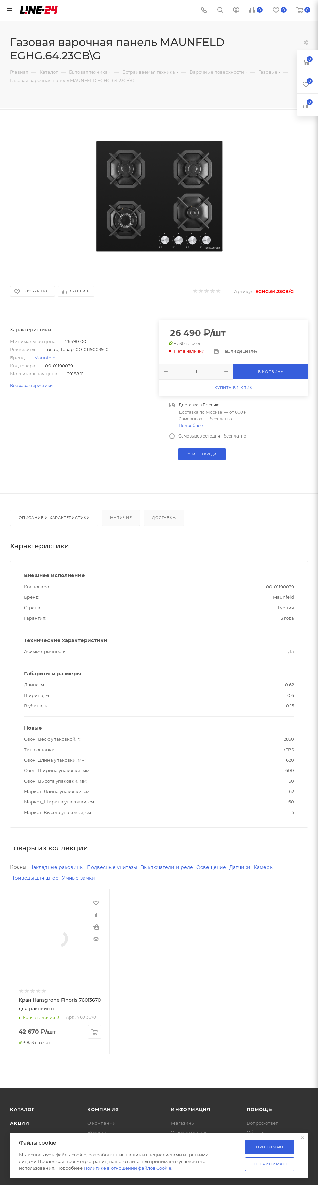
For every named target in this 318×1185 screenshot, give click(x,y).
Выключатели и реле (166, 867)
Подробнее (191, 425)
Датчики (239, 867)
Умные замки (78, 878)
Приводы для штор (34, 878)
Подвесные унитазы (112, 867)
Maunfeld (45, 357)
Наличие (121, 517)
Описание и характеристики (54, 517)
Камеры (264, 867)
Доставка (164, 517)
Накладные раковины (56, 867)
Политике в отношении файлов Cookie (127, 1168)
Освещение (211, 867)
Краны (18, 867)
